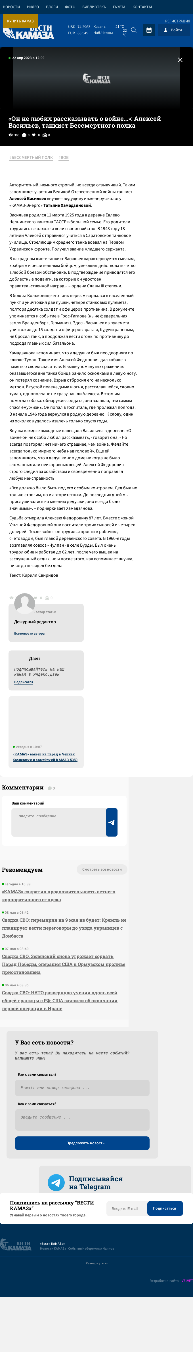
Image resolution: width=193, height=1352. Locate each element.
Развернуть (97, 1314)
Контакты (142, 7)
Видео (33, 7)
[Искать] (133, 30)
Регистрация (177, 21)
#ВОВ (68, 158)
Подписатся (124, 212)
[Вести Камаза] (28, 30)
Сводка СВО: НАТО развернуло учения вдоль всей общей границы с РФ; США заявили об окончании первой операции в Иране (32, 1209)
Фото (70, 7)
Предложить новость (137, 1041)
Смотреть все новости (40, 1023)
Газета (119, 7)
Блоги (52, 7)
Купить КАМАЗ (20, 21)
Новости (11, 7)
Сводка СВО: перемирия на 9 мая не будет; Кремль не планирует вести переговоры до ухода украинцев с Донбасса (31, 1105)
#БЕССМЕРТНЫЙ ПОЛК (36, 158)
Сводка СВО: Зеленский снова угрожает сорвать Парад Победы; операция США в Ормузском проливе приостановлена (31, 1157)
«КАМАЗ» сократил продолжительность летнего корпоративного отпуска (29, 1057)
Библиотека (94, 7)
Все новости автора (130, 164)
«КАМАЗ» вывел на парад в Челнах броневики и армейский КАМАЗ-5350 (146, 287)
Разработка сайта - (171, 1336)
